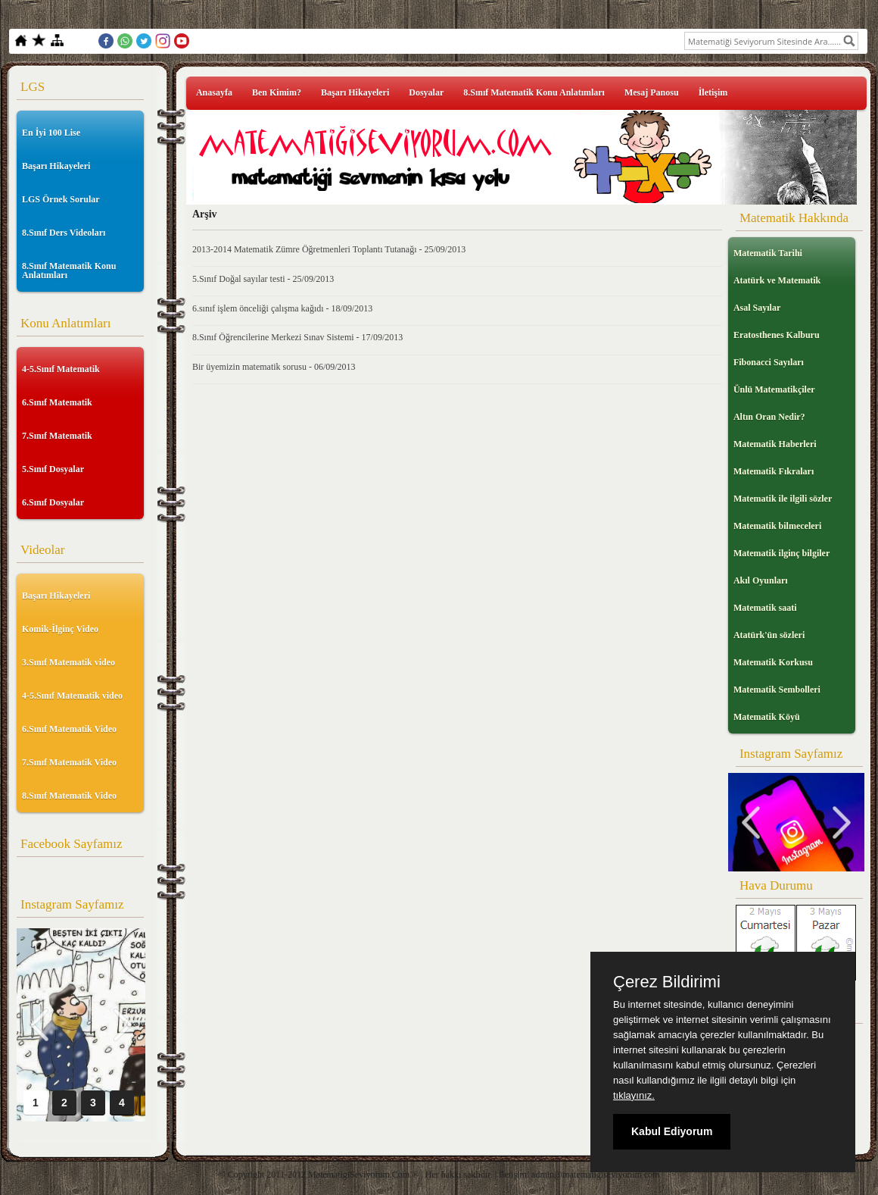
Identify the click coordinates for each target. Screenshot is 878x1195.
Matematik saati (765, 607)
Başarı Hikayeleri (56, 166)
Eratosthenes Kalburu (776, 335)
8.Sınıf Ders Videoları (63, 232)
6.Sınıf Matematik (57, 402)
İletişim (713, 92)
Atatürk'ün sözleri (769, 635)
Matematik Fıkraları (773, 471)
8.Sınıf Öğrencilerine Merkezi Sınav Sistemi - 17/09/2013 (297, 337)
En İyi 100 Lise (51, 132)
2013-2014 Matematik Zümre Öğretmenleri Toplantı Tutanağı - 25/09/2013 (328, 249)
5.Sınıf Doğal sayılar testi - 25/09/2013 (263, 279)
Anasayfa (214, 92)
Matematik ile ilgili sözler (782, 498)
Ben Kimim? (276, 92)
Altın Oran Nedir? (769, 416)
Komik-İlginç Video (60, 629)
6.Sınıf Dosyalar (53, 502)
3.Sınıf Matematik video (68, 662)
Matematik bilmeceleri (777, 526)
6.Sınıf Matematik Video (69, 729)
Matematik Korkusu (773, 662)
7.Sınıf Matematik (57, 435)
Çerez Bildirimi (667, 982)
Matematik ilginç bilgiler (781, 553)
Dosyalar (426, 92)
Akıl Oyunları (760, 580)
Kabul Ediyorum (671, 1131)
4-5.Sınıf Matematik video (72, 695)
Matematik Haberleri (775, 444)
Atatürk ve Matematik (776, 280)
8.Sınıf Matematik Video (69, 795)
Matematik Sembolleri (776, 689)
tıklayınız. (634, 1095)
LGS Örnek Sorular (61, 199)
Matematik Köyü (766, 717)
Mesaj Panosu (651, 92)
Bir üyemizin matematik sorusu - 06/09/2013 (274, 366)
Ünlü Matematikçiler (774, 389)
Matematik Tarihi (767, 253)
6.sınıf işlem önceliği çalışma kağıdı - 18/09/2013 (282, 308)
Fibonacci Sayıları (768, 362)
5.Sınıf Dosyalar (53, 469)
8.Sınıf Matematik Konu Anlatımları (69, 270)
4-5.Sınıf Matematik (61, 369)
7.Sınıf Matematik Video (69, 762)
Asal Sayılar (756, 307)
